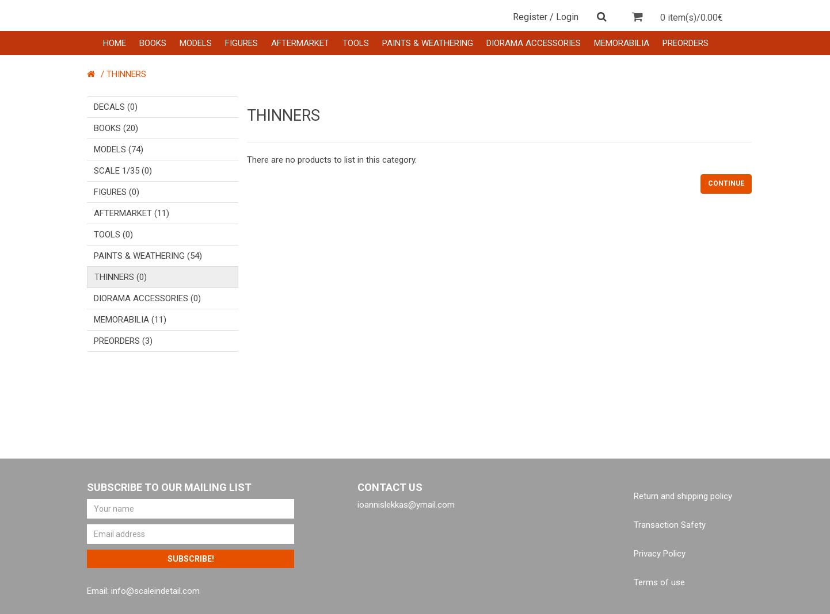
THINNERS (126, 74)
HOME (114, 43)
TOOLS (355, 43)
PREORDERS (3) (123, 341)
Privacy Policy (660, 553)
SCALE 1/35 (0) (123, 171)
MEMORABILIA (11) (130, 319)
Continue (726, 183)
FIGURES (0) (116, 192)
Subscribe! (190, 558)
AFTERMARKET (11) (131, 213)
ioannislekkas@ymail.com (406, 505)
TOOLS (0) (113, 234)
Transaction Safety (670, 525)
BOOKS (152, 43)
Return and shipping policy (683, 496)
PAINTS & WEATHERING (427, 43)
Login (567, 16)
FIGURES (241, 43)
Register (530, 16)
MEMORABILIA (621, 43)
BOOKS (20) (116, 128)
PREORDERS (686, 43)
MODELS (196, 43)
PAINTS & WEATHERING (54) (148, 256)
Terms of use (659, 582)
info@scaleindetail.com (155, 591)
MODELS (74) (118, 149)
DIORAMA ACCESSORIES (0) (147, 298)
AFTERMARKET (300, 43)
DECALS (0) (116, 107)
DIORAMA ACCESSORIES (533, 43)
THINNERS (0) (120, 277)
